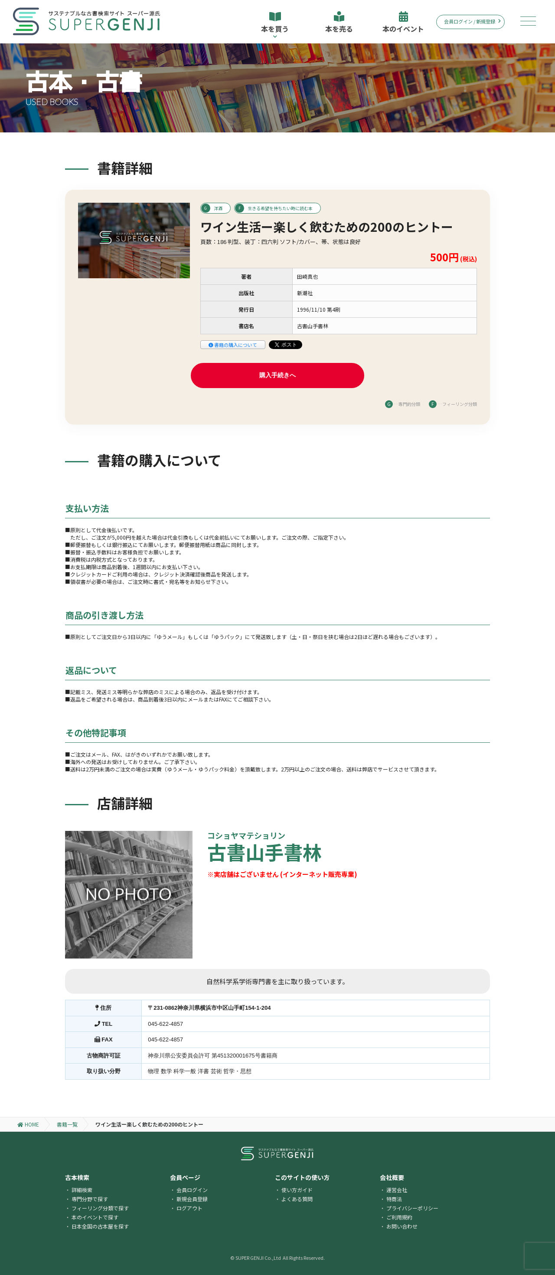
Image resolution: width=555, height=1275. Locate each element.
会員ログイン (192, 1189)
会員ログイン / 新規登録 (472, 21)
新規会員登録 (192, 1199)
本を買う (275, 25)
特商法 (394, 1199)
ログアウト (189, 1208)
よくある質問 (297, 1199)
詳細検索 (82, 1189)
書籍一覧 (67, 1124)
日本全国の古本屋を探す (100, 1226)
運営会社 (396, 1189)
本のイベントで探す (95, 1217)
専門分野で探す (90, 1199)
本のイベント (403, 22)
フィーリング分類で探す (100, 1208)
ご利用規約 (399, 1217)
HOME (28, 1124)
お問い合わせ (402, 1226)
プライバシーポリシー (412, 1208)
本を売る (339, 22)
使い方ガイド (297, 1189)
